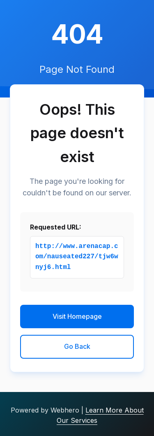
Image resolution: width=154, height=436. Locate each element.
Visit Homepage (77, 316)
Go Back (77, 346)
